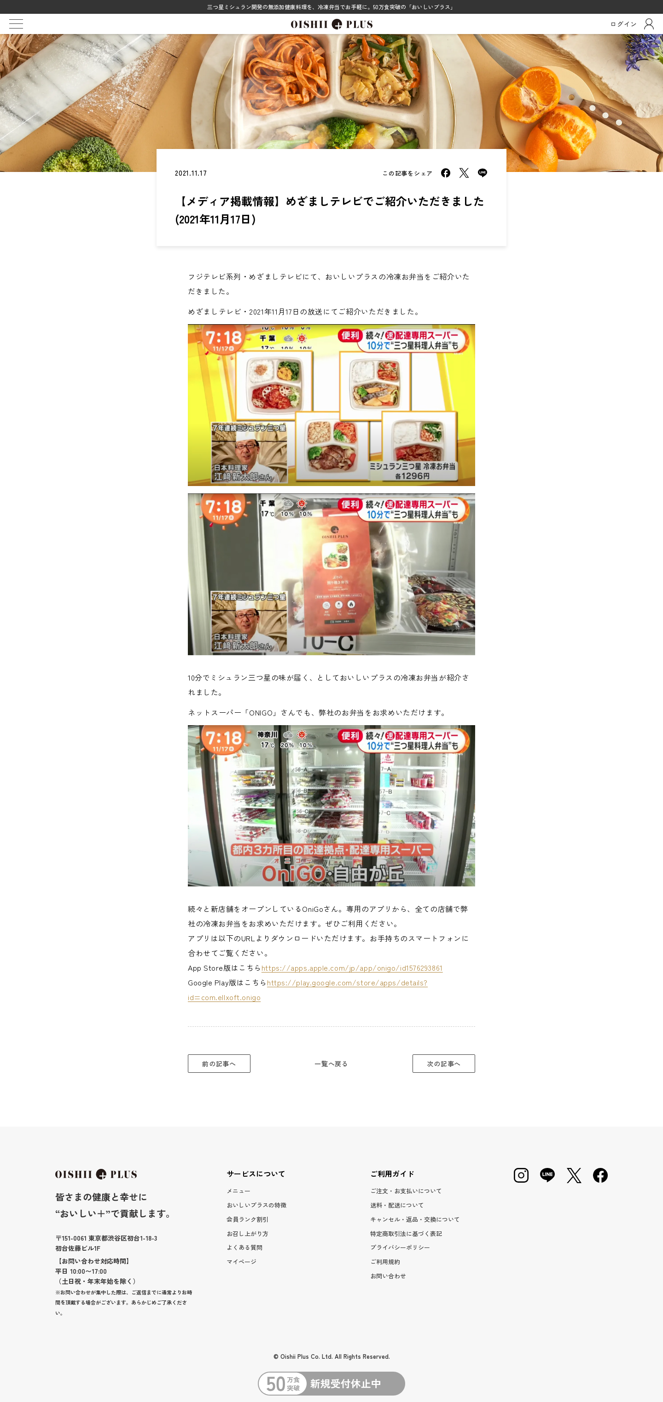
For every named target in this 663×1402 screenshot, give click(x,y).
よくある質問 (244, 1247)
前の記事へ (219, 1063)
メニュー (238, 1190)
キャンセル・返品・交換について (415, 1219)
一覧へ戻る (331, 1063)
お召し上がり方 (247, 1233)
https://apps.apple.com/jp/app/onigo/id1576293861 (352, 967)
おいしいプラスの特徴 (256, 1205)
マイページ (241, 1261)
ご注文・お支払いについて (406, 1190)
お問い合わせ (388, 1275)
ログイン (632, 23)
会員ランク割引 (247, 1219)
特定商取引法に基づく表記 (406, 1233)
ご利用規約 (385, 1261)
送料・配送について (397, 1205)
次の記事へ (444, 1063)
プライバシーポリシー (400, 1247)
